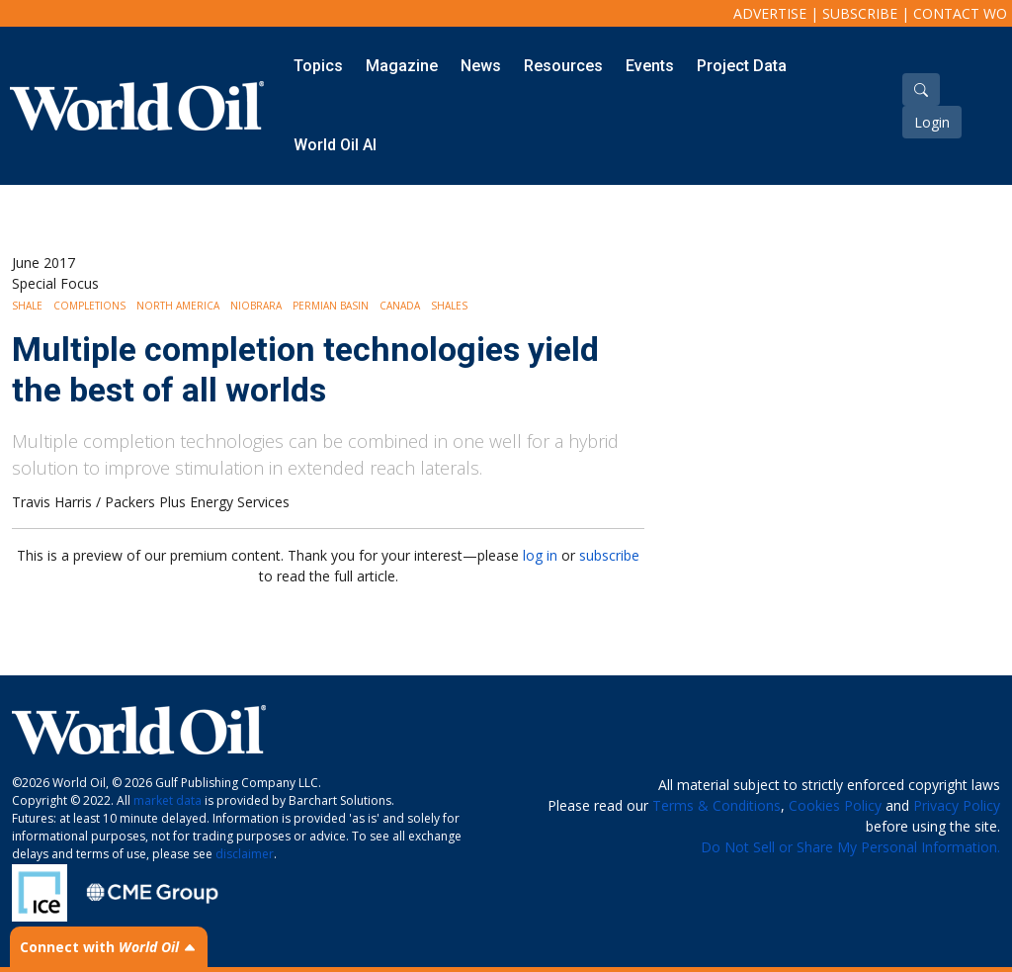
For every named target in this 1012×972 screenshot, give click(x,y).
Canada (400, 305)
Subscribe (859, 13)
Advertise (769, 13)
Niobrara (256, 305)
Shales (449, 305)
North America (177, 305)
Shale (27, 305)
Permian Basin (331, 305)
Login (932, 122)
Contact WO (960, 13)
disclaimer (244, 853)
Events (650, 65)
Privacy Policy (956, 805)
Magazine (402, 65)
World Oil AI (335, 144)
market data (167, 800)
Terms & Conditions (716, 805)
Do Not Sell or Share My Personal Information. (850, 847)
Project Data (742, 65)
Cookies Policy (835, 805)
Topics (318, 65)
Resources (563, 65)
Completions (89, 305)
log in (540, 555)
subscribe (609, 555)
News (481, 65)
